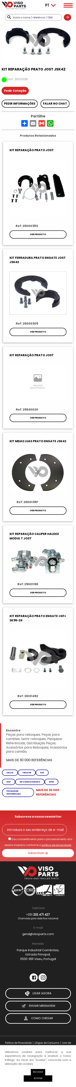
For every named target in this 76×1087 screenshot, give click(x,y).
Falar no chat (55, 104)
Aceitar (38, 1078)
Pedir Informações (19, 104)
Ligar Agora (38, 993)
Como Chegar (38, 1018)
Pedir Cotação (15, 91)
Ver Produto (38, 234)
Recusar (38, 1072)
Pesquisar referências (13, 792)
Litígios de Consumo (47, 1043)
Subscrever (38, 853)
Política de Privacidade (18, 1043)
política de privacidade (56, 845)
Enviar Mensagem (38, 1006)
